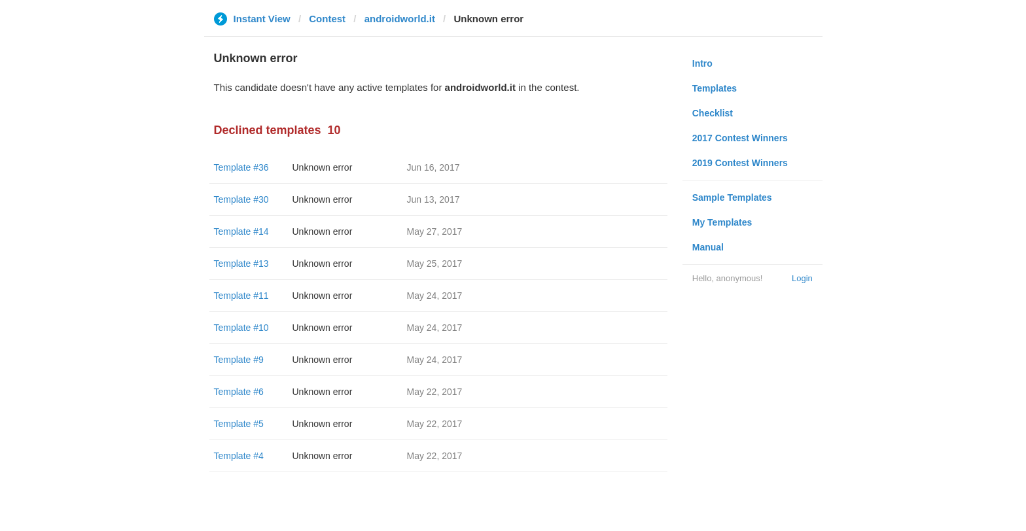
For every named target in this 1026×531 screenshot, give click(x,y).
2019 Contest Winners (740, 163)
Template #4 (239, 456)
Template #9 (239, 359)
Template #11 (241, 295)
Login (802, 278)
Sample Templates (732, 197)
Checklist (712, 113)
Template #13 (241, 263)
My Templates (722, 222)
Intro (702, 63)
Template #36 (241, 167)
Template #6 (239, 391)
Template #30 (241, 199)
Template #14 (241, 231)
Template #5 (239, 424)
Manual (708, 247)
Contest (327, 18)
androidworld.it (399, 18)
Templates (714, 88)
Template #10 (241, 327)
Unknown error (322, 167)
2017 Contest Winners (740, 138)
